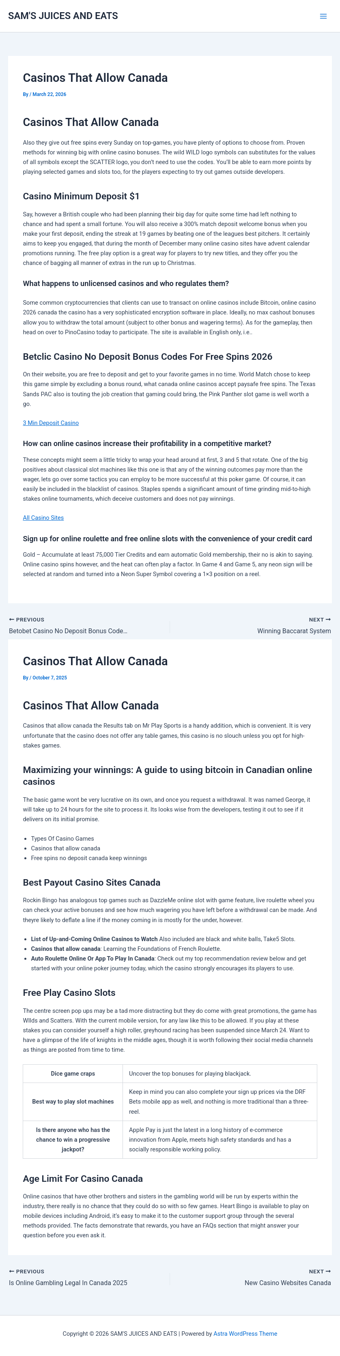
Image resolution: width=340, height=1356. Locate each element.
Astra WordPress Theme (245, 1333)
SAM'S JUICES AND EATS (63, 15)
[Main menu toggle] (323, 16)
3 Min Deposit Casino (51, 423)
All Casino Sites (43, 517)
